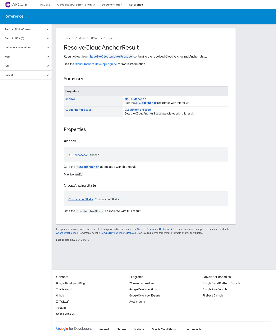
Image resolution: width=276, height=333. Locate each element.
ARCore (19, 4)
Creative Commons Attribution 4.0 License (160, 229)
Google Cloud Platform (165, 329)
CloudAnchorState (78, 109)
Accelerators (137, 301)
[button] (22, 29)
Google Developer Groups (144, 289)
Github (60, 295)
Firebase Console (213, 295)
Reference (14, 16)
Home (67, 38)
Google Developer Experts (144, 295)
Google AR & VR (65, 313)
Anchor (70, 99)
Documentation (112, 4)
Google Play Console (215, 289)
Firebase (139, 329)
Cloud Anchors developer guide (96, 64)
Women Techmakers (141, 283)
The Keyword (64, 289)
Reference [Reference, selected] (136, 4)
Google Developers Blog (70, 283)
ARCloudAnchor (135, 99)
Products (80, 38)
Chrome (121, 329)
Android (104, 329)
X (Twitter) (62, 301)
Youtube (61, 307)
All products (194, 329)
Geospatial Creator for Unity (76, 4)
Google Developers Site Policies (118, 232)
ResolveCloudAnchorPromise (111, 56)
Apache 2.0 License (67, 232)
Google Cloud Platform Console (222, 283)
